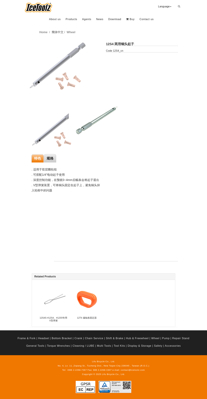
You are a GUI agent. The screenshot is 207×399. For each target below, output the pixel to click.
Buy (130, 19)
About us (55, 19)
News (99, 19)
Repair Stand (180, 338)
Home (43, 32)
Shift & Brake (114, 338)
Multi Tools (104, 345)
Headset (43, 338)
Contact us (146, 19)
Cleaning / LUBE (83, 345)
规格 (50, 158)
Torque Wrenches (58, 345)
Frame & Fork (26, 338)
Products (71, 19)
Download (114, 19)
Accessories (173, 345)
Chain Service (94, 338)
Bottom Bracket (62, 338)
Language (164, 6)
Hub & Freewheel (137, 338)
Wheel (155, 338)
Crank (78, 338)
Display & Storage (139, 345)
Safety (158, 345)
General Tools (35, 345)
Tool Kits (119, 345)
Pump (166, 338)
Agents (86, 19)
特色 (37, 158)
